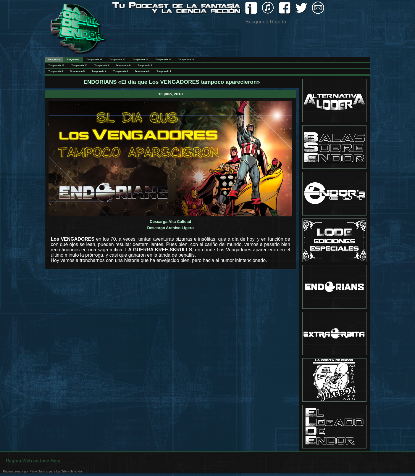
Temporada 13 (163, 59)
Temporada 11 (56, 65)
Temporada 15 (117, 59)
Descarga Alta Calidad (170, 221)
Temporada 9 (101, 65)
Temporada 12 (186, 59)
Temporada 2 (142, 71)
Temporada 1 (164, 71)
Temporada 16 (94, 59)
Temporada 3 (120, 71)
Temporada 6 (56, 71)
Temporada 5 (77, 71)
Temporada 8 (123, 65)
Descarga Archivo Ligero (170, 228)
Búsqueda (54, 59)
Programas (73, 59)
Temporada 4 (99, 71)
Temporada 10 (79, 65)
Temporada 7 (145, 65)
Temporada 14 (140, 59)
